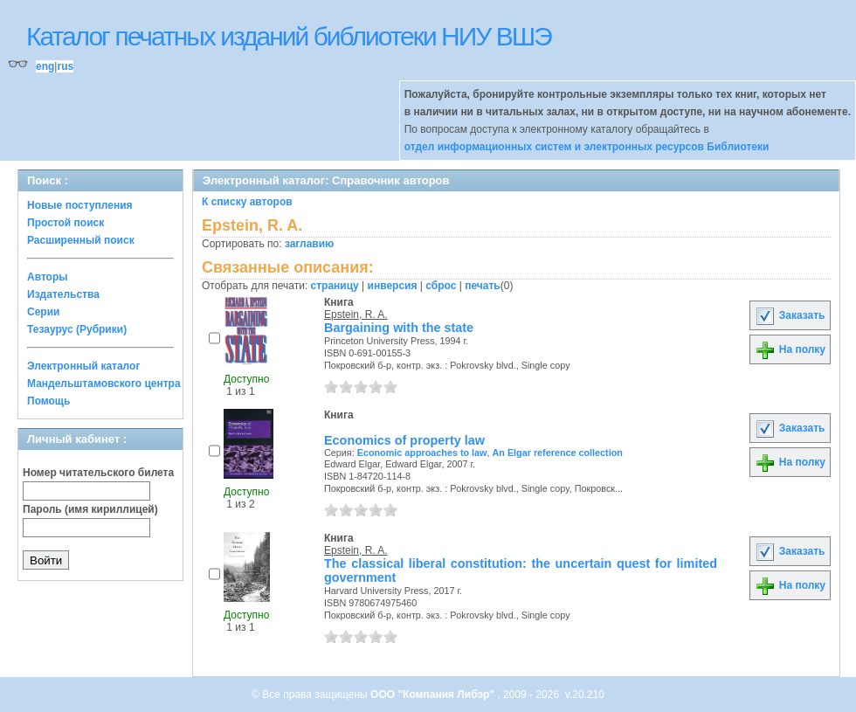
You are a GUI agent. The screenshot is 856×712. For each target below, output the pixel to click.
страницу (335, 286)
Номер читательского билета (98, 473)
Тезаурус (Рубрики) (77, 329)
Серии (43, 312)
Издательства (63, 294)
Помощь (48, 401)
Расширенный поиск (81, 240)
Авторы (47, 277)
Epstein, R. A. (356, 314)
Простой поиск (65, 223)
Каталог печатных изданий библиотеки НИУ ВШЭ (288, 36)
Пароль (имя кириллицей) (90, 509)
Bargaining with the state (398, 328)
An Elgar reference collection (557, 452)
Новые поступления (80, 205)
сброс (440, 286)
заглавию (309, 244)
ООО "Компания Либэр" (433, 694)
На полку (790, 349)
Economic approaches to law (422, 452)
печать (482, 286)
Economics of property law (404, 440)
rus (65, 66)
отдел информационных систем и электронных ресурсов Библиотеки (587, 147)
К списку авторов (247, 202)
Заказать (790, 315)
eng (45, 66)
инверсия (393, 286)
